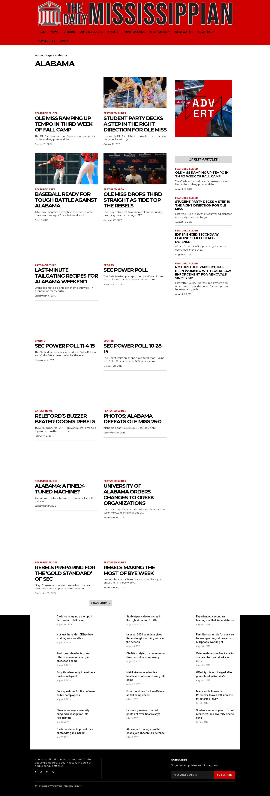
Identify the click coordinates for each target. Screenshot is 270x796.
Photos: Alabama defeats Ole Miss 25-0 (132, 419)
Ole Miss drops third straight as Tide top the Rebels (133, 200)
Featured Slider (46, 113)
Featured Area (45, 189)
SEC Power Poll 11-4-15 (64, 345)
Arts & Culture (45, 265)
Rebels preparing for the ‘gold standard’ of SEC (65, 573)
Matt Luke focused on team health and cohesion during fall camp (145, 676)
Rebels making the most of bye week (129, 570)
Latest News (43, 411)
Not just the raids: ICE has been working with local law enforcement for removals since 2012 (203, 272)
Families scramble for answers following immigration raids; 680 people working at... (215, 638)
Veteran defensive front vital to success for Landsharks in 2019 (215, 657)
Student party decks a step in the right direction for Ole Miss (135, 124)
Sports (109, 265)
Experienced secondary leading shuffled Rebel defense (197, 238)
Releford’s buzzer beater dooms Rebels (65, 419)
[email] (192, 775)
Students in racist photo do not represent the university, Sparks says (215, 714)
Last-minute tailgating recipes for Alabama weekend (66, 276)
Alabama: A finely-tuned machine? (60, 489)
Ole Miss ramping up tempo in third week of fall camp (63, 124)
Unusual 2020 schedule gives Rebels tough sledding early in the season (145, 638)
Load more (100, 603)
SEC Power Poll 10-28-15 (133, 348)
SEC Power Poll (126, 270)
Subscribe (224, 774)
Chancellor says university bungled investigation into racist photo (73, 714)
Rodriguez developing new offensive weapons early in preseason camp (73, 657)
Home (39, 55)
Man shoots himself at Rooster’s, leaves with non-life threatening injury (214, 695)
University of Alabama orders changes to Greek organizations (129, 494)
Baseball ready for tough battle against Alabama (66, 200)
